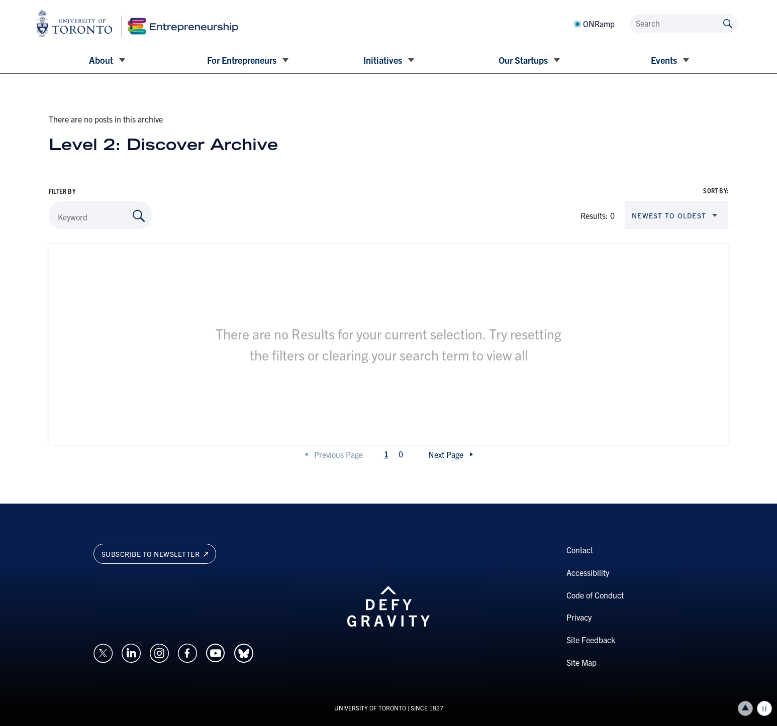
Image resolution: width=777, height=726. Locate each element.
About (101, 60)
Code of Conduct (595, 595)
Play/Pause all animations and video (764, 708)
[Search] (683, 23)
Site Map (581, 662)
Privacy (579, 617)
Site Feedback (590, 640)
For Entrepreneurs (241, 60)
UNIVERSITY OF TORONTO (370, 707)
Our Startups (523, 60)
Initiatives (382, 60)
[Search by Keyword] (139, 216)
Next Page (445, 454)
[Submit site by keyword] (727, 23)
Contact (579, 550)
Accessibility (587, 572)
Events (664, 60)
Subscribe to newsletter (155, 553)
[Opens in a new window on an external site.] (103, 652)
